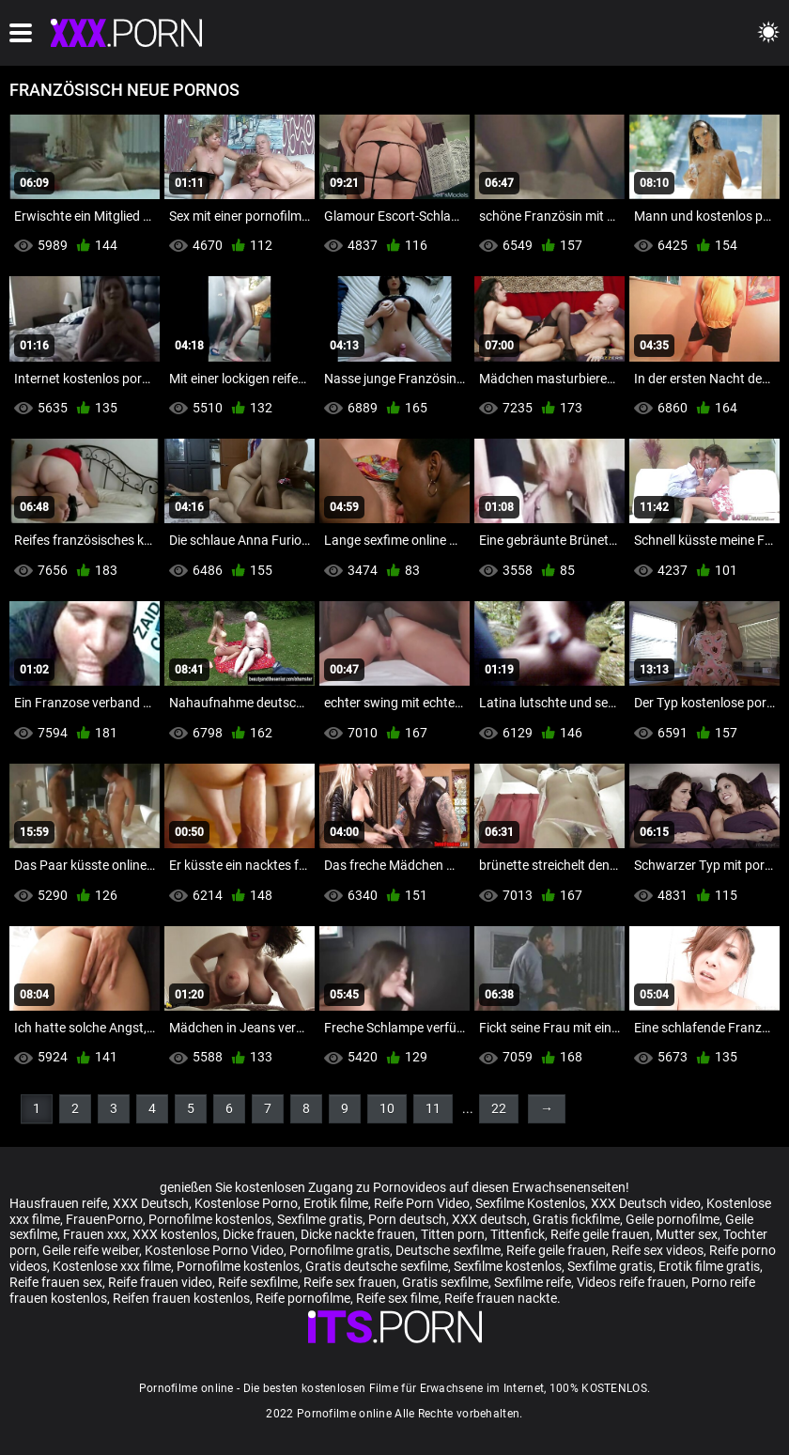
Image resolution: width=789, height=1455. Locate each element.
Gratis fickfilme (576, 1219)
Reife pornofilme (302, 1298)
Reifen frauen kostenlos (181, 1298)
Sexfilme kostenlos (508, 1266)
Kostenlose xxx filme (112, 1266)
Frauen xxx (95, 1234)
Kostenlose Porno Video (214, 1250)
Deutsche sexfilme (448, 1250)
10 (386, 1108)
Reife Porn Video (422, 1203)
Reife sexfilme (258, 1282)
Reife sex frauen (349, 1282)
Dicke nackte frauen (358, 1234)
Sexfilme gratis (320, 1219)
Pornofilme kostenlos (209, 1219)
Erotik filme (335, 1203)
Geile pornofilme (672, 1219)
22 (498, 1108)
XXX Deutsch (151, 1203)
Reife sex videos (657, 1250)
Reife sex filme (397, 1298)
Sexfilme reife (532, 1282)
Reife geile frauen (600, 1234)
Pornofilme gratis (339, 1250)
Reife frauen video (160, 1282)
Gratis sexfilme (445, 1282)
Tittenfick (517, 1234)
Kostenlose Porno (246, 1203)
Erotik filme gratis (709, 1266)
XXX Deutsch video (646, 1203)
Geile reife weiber (90, 1250)
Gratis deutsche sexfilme (376, 1266)
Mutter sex (687, 1234)
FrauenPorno (104, 1219)
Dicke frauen (259, 1234)
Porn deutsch (407, 1219)
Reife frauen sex (55, 1282)
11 (433, 1108)
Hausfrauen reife (58, 1203)
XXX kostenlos (174, 1234)
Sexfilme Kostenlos (530, 1203)
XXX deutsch (489, 1219)
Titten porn (453, 1234)
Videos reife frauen (631, 1282)
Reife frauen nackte (500, 1298)
